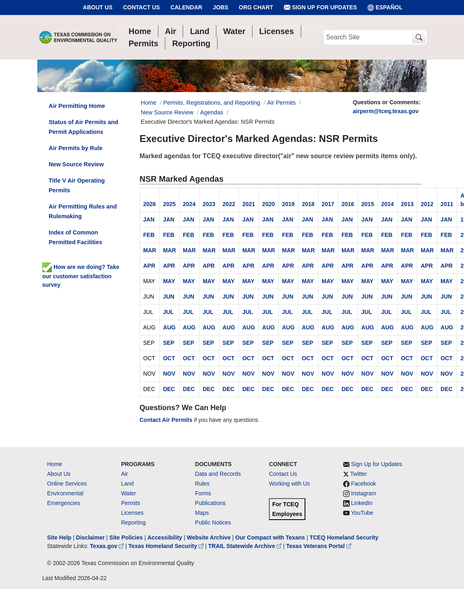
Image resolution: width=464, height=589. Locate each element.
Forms (203, 493)
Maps (202, 512)
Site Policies (126, 537)
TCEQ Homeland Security (343, 537)
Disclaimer (90, 537)
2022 (229, 204)
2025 (169, 204)
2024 (189, 204)
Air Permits (281, 102)
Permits (130, 503)
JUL (168, 312)
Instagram (363, 493)
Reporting (133, 522)
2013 (407, 204)
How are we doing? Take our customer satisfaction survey (80, 276)
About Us (97, 7)
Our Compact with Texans (270, 537)
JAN (149, 219)
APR (149, 265)
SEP (168, 343)
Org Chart (256, 7)
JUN (168, 296)
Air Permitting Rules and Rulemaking (83, 211)
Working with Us (289, 483)
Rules (202, 483)
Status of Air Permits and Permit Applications (83, 127)
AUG (169, 327)
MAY (169, 281)
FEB (149, 235)
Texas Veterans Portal (318, 546)
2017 (328, 204)
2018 (308, 204)
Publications (210, 503)
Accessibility (165, 537)
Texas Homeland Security (167, 546)
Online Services (67, 483)
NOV (169, 373)
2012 (427, 204)
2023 (209, 204)
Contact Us (141, 7)
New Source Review (167, 112)
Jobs (220, 7)
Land (127, 483)
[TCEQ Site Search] (419, 37)
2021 (248, 204)
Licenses (132, 512)
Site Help (59, 537)
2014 (387, 204)
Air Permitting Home (77, 106)
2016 (348, 204)
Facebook (363, 483)
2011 (446, 204)
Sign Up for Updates (320, 7)
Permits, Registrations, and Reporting (211, 102)
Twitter (358, 474)
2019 (288, 204)
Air (124, 474)
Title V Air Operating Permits (77, 185)
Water (128, 493)
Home (54, 464)
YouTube (362, 512)
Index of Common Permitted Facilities (75, 237)
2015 (367, 204)
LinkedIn (362, 503)
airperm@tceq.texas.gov (386, 111)
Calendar (186, 7)
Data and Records (218, 474)
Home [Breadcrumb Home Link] (148, 102)
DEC (169, 389)
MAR (149, 250)
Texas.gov (107, 546)
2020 (268, 204)
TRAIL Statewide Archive (245, 546)
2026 (149, 204)
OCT (169, 358)
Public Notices (213, 522)
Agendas (211, 112)
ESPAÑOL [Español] (385, 7)
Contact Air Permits (166, 420)
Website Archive (209, 537)
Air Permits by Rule (76, 148)
